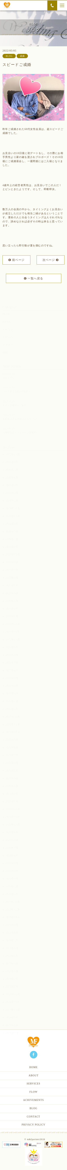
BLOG (34, 1108)
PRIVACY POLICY (33, 1124)
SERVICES (33, 1083)
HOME (33, 1067)
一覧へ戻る (33, 278)
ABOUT (33, 1075)
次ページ (51, 260)
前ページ (16, 260)
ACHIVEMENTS (33, 1100)
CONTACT (33, 1116)
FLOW (33, 1092)
